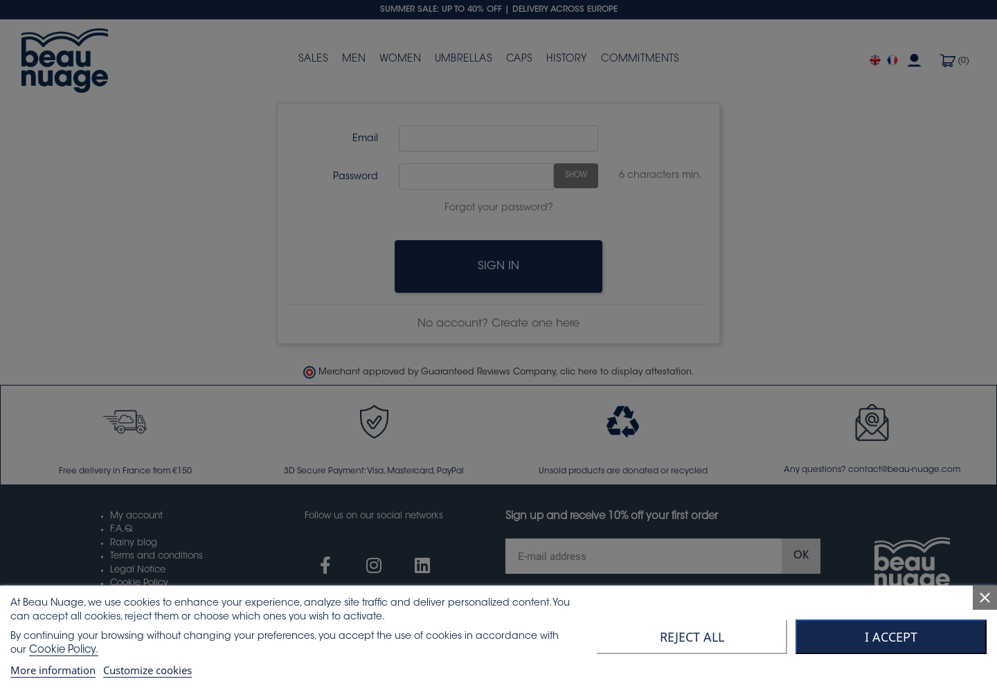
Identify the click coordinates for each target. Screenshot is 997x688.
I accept (891, 636)
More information (53, 670)
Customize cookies (147, 670)
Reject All (692, 636)
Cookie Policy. (63, 650)
